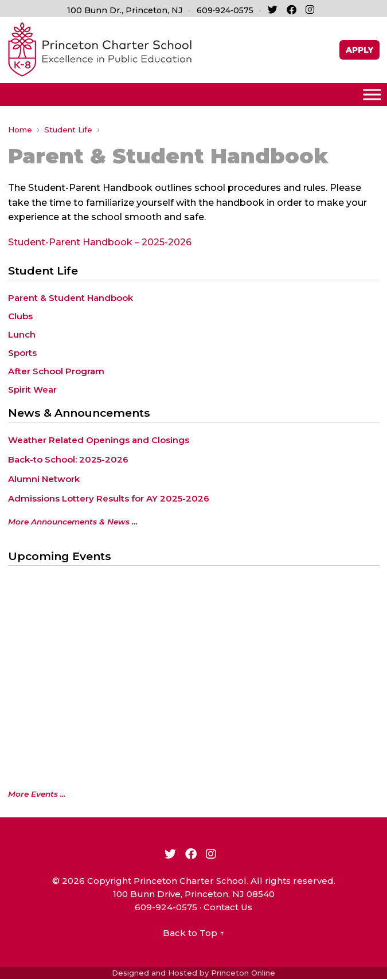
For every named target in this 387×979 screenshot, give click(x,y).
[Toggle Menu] (372, 94)
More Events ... (36, 793)
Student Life (68, 129)
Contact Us (228, 907)
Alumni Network (44, 478)
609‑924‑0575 (225, 10)
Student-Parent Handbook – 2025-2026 (99, 242)
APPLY (359, 50)
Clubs (20, 316)
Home (20, 129)
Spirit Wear (32, 389)
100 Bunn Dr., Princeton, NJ (124, 10)
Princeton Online (243, 972)
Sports (22, 352)
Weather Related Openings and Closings (98, 439)
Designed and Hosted (154, 972)
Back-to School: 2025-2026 (68, 459)
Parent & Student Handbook (70, 297)
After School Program (56, 371)
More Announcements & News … (73, 521)
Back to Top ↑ (194, 932)
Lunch (22, 334)
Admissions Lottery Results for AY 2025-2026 (108, 498)
